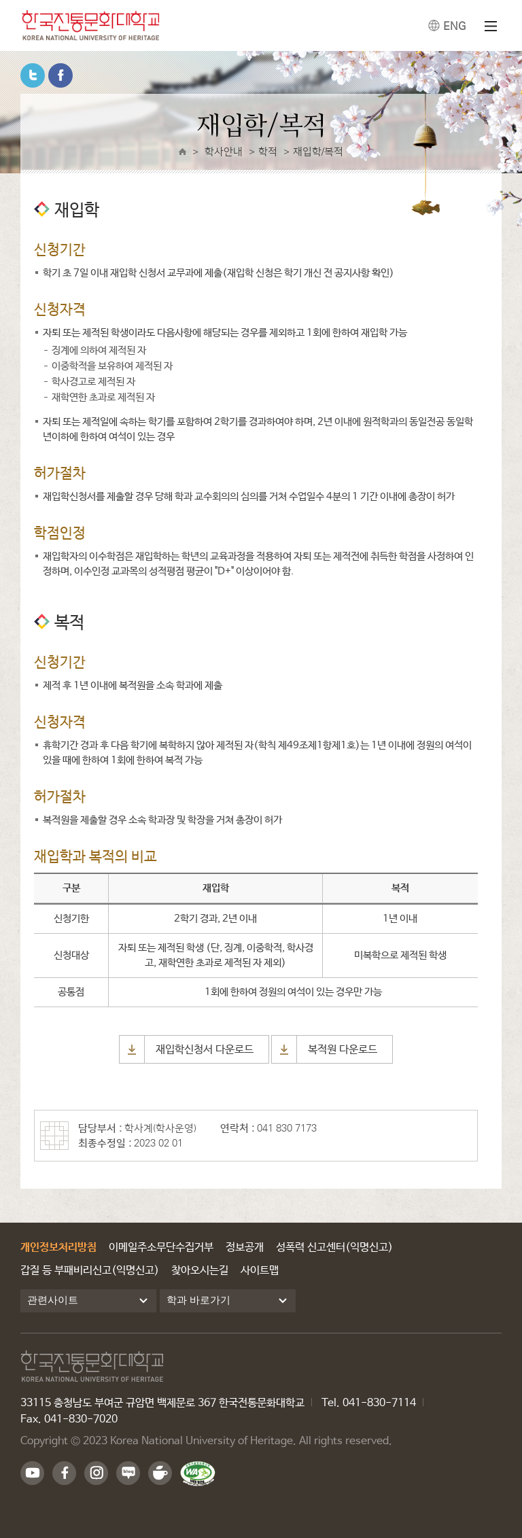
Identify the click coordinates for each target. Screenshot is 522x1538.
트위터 (32, 75)
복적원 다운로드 (342, 1049)
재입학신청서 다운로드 (205, 1049)
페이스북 (60, 75)
